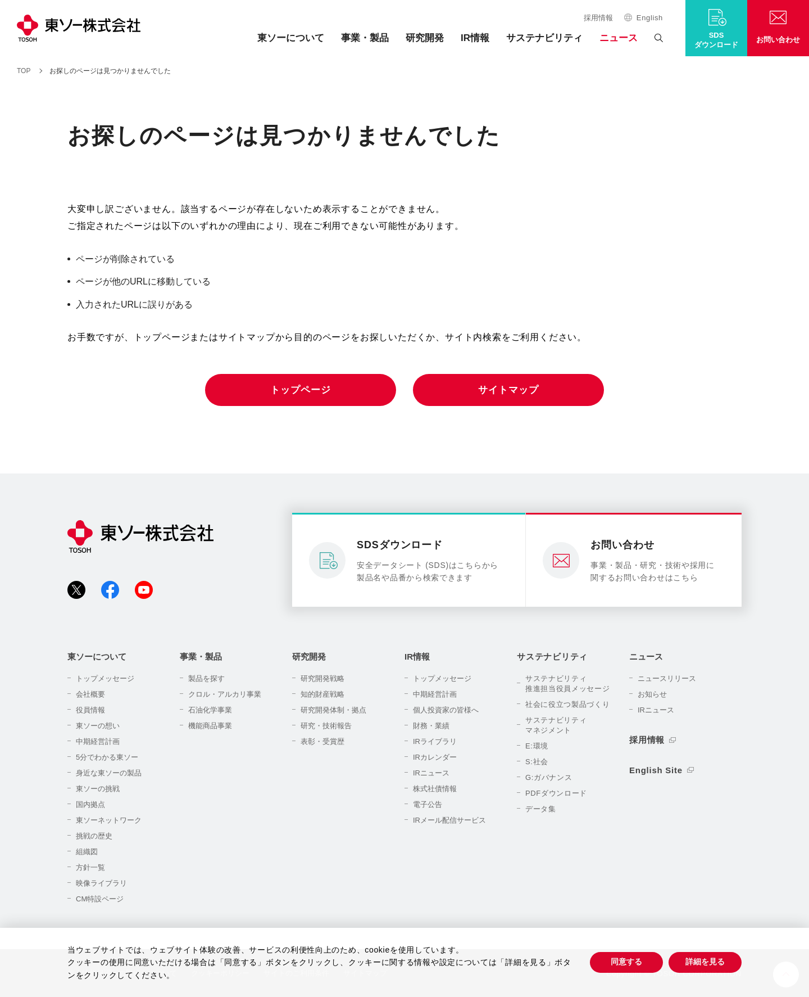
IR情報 (475, 38)
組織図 (87, 851)
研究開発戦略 (322, 678)
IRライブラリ (435, 741)
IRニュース (431, 773)
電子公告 (427, 804)
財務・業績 (431, 725)
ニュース (618, 38)
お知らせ (652, 694)
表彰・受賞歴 (322, 741)
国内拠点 (90, 804)
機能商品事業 (210, 725)
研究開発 (425, 38)
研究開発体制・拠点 (333, 710)
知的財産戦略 (322, 694)
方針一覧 (90, 867)
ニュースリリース (667, 678)
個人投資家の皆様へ (446, 710)
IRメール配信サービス (449, 820)
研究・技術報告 (326, 725)
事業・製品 (365, 38)
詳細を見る (705, 961)
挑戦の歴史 (94, 836)
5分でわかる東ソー (107, 757)
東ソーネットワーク (109, 820)
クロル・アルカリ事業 (224, 694)
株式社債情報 (435, 788)
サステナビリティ (544, 38)
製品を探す (206, 678)
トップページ (300, 390)
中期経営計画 (98, 741)
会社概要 (90, 694)
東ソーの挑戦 (98, 788)
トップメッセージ (105, 678)
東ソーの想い (98, 725)
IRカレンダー (435, 757)
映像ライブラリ (101, 883)
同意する (626, 961)
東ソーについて (290, 38)
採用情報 (598, 17)
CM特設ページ (100, 899)
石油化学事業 (210, 710)
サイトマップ (508, 390)
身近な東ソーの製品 (109, 773)
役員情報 (90, 710)
